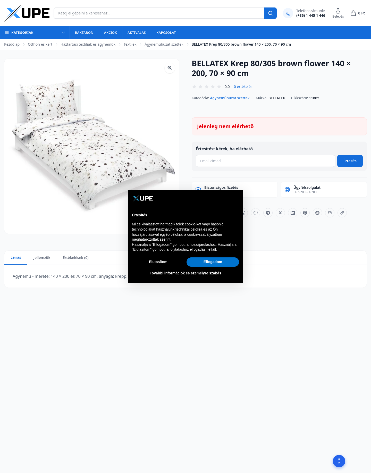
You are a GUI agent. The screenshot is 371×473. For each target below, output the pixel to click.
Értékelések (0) (75, 257)
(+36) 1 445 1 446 (310, 15)
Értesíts (350, 160)
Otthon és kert (40, 44)
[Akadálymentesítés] (339, 461)
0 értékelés (243, 86)
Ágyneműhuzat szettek (164, 44)
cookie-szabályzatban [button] (204, 234)
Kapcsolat (166, 32)
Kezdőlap (12, 44)
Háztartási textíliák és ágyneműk (88, 44)
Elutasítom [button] (158, 262)
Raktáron (84, 32)
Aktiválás (137, 32)
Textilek (130, 44)
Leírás (16, 257)
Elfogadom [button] (213, 262)
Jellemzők (41, 257)
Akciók (110, 32)
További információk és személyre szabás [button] (185, 273)
